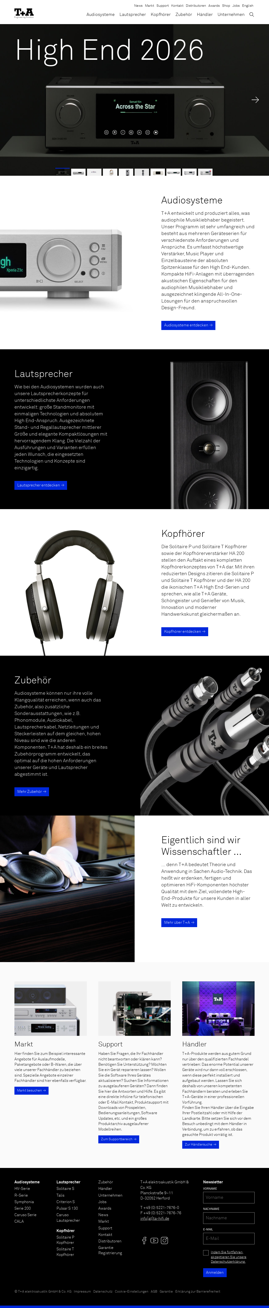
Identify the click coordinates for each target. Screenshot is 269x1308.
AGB (154, 1291)
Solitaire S (65, 1189)
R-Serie (21, 1195)
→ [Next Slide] (255, 100)
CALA (19, 1221)
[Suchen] (252, 14)
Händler (205, 15)
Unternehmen (231, 15)
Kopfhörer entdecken (182, 632)
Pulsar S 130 (67, 1208)
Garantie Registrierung (110, 1250)
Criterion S (65, 1202)
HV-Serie (22, 1189)
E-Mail (208, 1229)
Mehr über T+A (177, 922)
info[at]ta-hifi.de (154, 1218)
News (138, 5)
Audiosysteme (101, 15)
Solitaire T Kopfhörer (65, 1251)
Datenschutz (103, 1291)
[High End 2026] (134, 100)
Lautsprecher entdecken (38, 485)
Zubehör (183, 15)
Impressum (82, 1291)
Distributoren (196, 5)
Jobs (236, 5)
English (247, 5)
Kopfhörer (161, 15)
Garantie (166, 1291)
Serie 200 (22, 1208)
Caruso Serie (25, 1215)
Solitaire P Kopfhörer (65, 1240)
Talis (60, 1195)
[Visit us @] (144, 1240)
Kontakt (177, 5)
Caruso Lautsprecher (68, 1217)
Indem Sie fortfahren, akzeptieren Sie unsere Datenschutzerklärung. (228, 1257)
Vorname (210, 1188)
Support (162, 5)
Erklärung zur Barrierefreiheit (197, 1291)
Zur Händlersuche (198, 1144)
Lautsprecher (132, 15)
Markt (149, 5)
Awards (214, 5)
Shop (226, 5)
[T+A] (24, 12)
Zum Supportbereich (116, 1139)
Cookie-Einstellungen (131, 1291)
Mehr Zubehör (29, 792)
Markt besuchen (29, 1090)
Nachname (211, 1209)
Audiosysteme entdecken (186, 325)
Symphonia (24, 1202)
